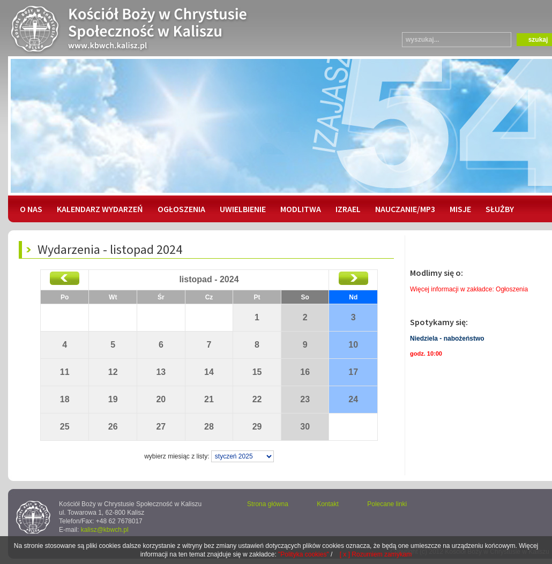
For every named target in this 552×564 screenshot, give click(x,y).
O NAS (31, 209)
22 (257, 399)
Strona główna (267, 504)
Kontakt (328, 504)
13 (161, 372)
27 (161, 426)
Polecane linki (387, 504)
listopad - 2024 (208, 279)
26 (113, 426)
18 (65, 399)
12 (113, 372)
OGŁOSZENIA (181, 209)
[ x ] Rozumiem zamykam (376, 554)
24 (353, 399)
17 (353, 372)
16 (305, 372)
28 (209, 426)
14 (209, 372)
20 (161, 399)
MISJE (460, 209)
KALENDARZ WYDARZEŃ (100, 209)
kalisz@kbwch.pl (105, 529)
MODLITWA (300, 209)
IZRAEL (348, 209)
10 (353, 344)
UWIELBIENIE (243, 209)
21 (209, 399)
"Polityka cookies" (303, 554)
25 (65, 426)
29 (257, 426)
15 (257, 372)
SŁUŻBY (500, 209)
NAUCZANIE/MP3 (405, 209)
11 (65, 372)
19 (113, 399)
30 (305, 426)
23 (305, 399)
